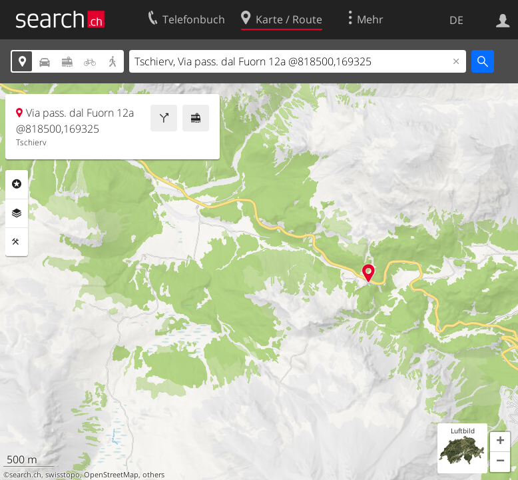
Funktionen (16, 242)
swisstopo (62, 474)
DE (456, 20)
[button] (500, 442)
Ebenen (16, 213)
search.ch (25, 474)
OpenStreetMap (111, 474)
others (153, 474)
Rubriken (16, 184)
